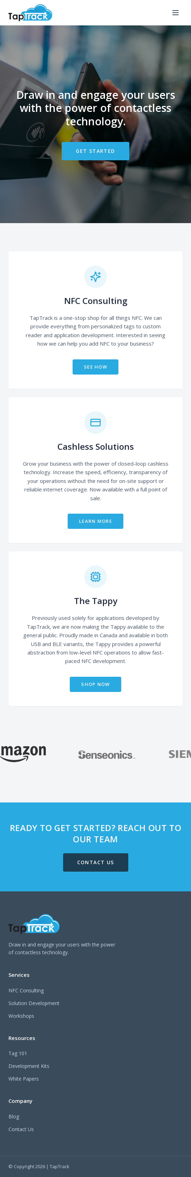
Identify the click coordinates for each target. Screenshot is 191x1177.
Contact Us (21, 1129)
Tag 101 (17, 1053)
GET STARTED (95, 151)
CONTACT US (95, 862)
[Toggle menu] (175, 13)
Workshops (21, 1015)
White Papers (23, 1078)
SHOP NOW (95, 684)
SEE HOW (95, 367)
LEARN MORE (95, 521)
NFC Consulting (26, 990)
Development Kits (28, 1066)
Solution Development (34, 1003)
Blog (13, 1116)
